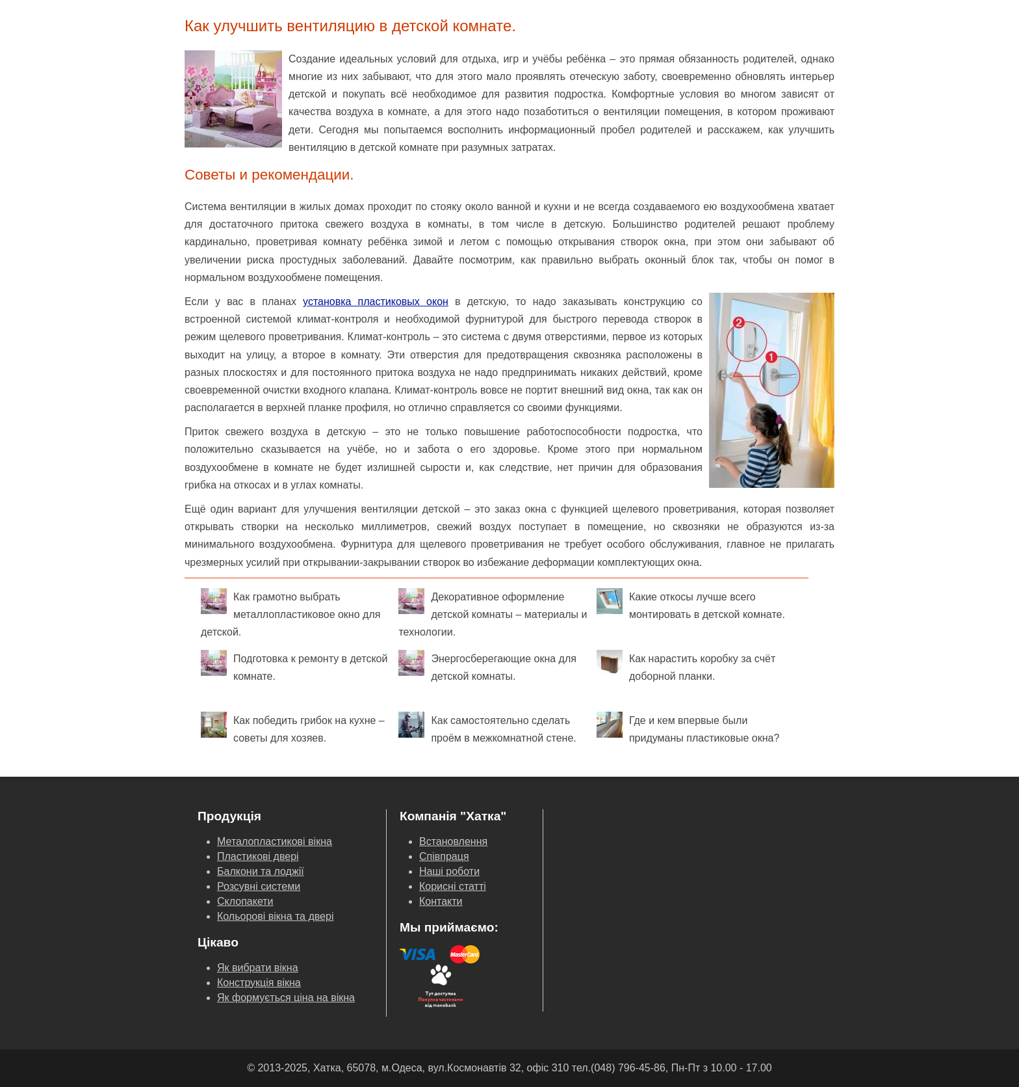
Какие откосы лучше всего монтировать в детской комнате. (691, 604)
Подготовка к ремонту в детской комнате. (294, 666)
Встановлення (453, 841)
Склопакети (245, 901)
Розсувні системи (258, 886)
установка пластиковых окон (375, 301)
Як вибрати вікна (257, 967)
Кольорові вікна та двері (275, 916)
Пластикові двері (258, 856)
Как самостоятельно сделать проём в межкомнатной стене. (487, 728)
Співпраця (444, 856)
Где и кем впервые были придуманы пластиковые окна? (688, 728)
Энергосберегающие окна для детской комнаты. (487, 666)
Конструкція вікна (259, 982)
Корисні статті (452, 886)
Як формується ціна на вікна (286, 997)
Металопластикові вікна (274, 841)
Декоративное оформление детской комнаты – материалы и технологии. (492, 612)
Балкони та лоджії (260, 871)
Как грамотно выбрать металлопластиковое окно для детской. (290, 612)
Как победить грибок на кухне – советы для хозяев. (293, 728)
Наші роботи (449, 871)
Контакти (441, 901)
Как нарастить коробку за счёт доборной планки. (686, 666)
